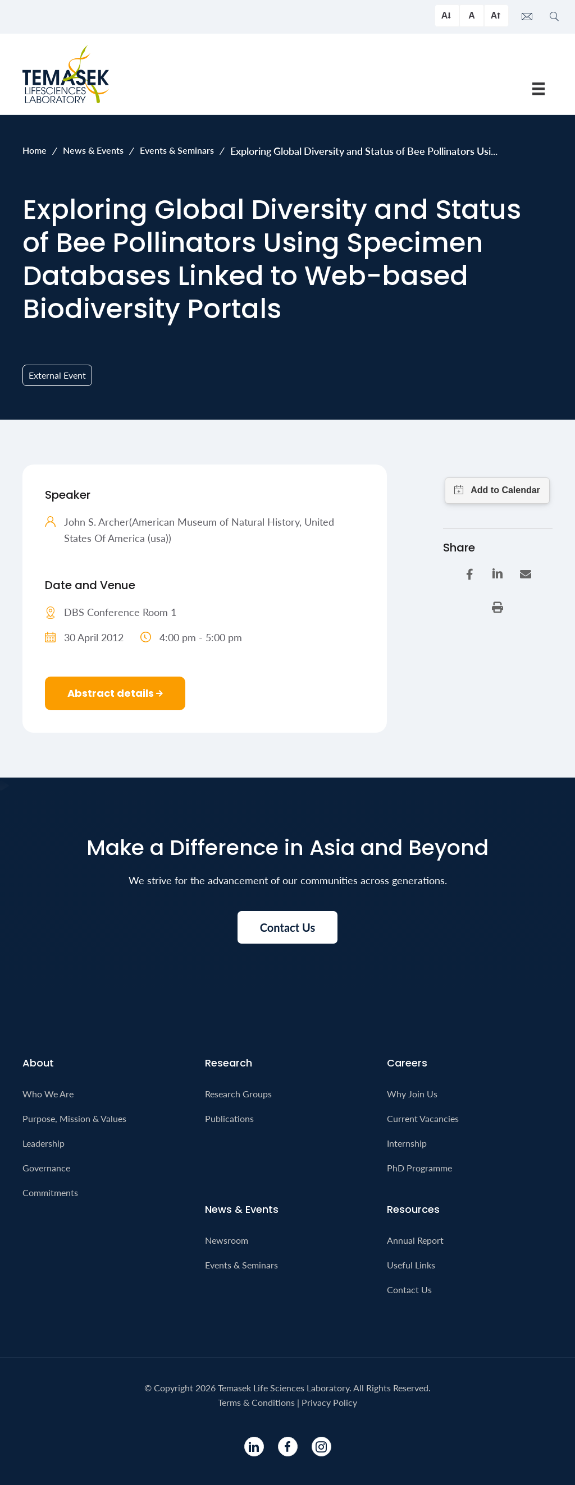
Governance (46, 1167)
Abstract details (115, 693)
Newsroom (226, 1240)
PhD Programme (419, 1167)
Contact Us (409, 1289)
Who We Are (48, 1093)
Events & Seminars (177, 150)
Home (34, 150)
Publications (229, 1118)
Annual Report (415, 1240)
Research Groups (238, 1093)
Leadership (43, 1143)
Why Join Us (412, 1093)
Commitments (50, 1192)
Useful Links (411, 1264)
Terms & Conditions (256, 1402)
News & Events (93, 150)
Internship (407, 1143)
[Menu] (538, 88)
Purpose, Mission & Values (74, 1118)
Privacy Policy (329, 1402)
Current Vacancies (423, 1118)
